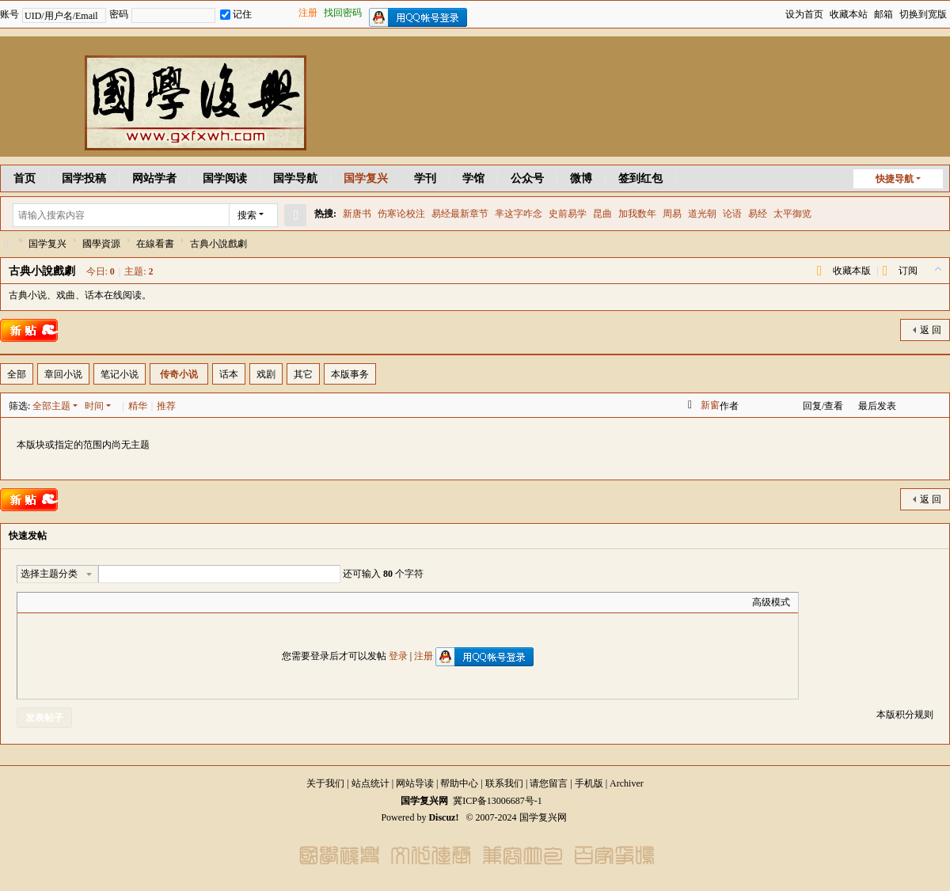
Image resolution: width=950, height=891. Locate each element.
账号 (9, 14)
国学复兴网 (6, 244)
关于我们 (325, 783)
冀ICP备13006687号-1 (497, 800)
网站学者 (154, 178)
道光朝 (702, 213)
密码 (118, 14)
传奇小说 (179, 374)
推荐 (166, 405)
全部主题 (51, 405)
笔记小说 (120, 374)
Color (45, 602)
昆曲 (602, 213)
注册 (307, 12)
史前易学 (568, 213)
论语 (732, 213)
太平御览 (792, 213)
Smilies (144, 602)
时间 (94, 405)
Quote (104, 602)
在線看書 (155, 243)
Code (124, 602)
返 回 (930, 330)
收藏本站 (849, 14)
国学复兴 (366, 178)
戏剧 (266, 374)
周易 (672, 213)
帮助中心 (459, 783)
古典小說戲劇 (42, 271)
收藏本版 (852, 270)
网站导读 (415, 783)
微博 (581, 178)
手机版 (589, 783)
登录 (398, 656)
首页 (24, 178)
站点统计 (371, 783)
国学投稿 (84, 178)
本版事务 (350, 374)
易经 (757, 213)
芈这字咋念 (518, 213)
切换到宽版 (923, 14)
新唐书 (357, 213)
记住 (236, 14)
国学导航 (295, 178)
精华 (137, 405)
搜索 (247, 215)
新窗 (710, 405)
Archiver (627, 783)
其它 (303, 374)
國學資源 (101, 243)
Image (65, 602)
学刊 (425, 178)
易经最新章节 (459, 213)
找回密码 (343, 12)
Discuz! (443, 817)
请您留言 (549, 783)
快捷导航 (895, 178)
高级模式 (771, 602)
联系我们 (504, 783)
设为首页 (804, 14)
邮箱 (883, 14)
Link (85, 602)
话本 (228, 374)
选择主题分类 (49, 573)
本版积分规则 (904, 714)
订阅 (908, 270)
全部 (16, 374)
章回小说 (63, 374)
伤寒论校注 (401, 213)
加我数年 (637, 213)
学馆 (473, 178)
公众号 (527, 178)
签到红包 (640, 178)
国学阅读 (225, 178)
